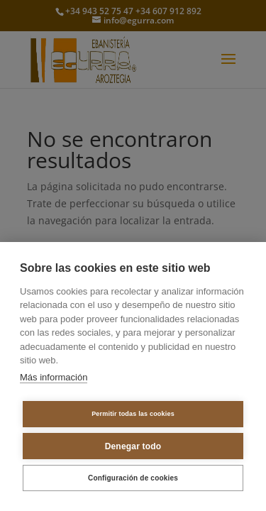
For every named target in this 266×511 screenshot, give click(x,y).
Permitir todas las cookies (133, 413)
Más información (53, 377)
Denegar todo (133, 446)
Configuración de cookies (133, 478)
